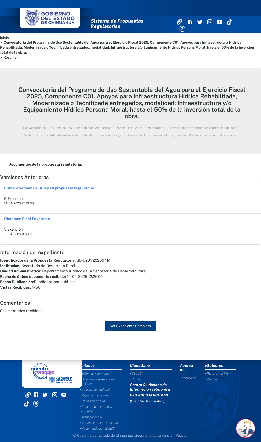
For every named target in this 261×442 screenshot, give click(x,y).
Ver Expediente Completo (130, 326)
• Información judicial (95, 389)
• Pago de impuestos (94, 395)
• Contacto (137, 379)
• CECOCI (136, 373)
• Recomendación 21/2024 (98, 428)
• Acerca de (188, 378)
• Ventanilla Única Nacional (99, 423)
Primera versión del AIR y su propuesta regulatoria (49, 188)
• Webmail (212, 379)
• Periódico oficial (92, 401)
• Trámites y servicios (94, 373)
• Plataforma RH (216, 373)
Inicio (4, 37)
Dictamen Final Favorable (27, 219)
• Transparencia (91, 417)
